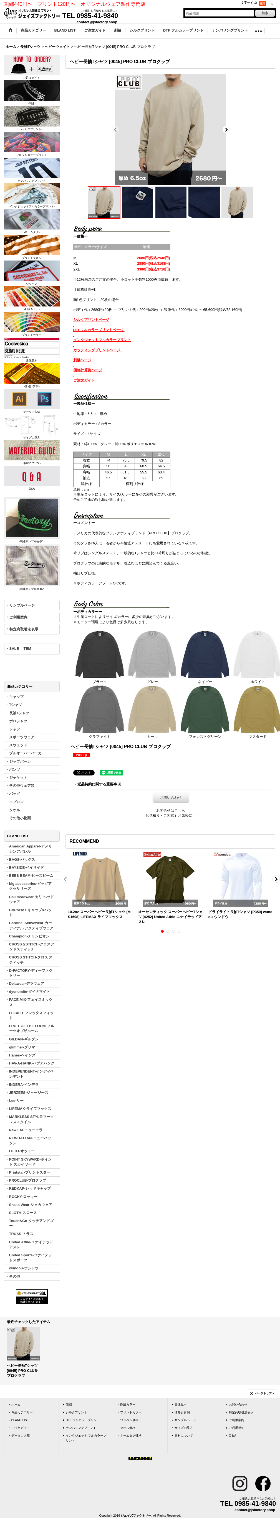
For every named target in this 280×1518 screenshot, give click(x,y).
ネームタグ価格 (131, 1435)
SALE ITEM (20, 648)
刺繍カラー (127, 1404)
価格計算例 (182, 1412)
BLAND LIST (20, 1420)
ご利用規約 (236, 1427)
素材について (184, 1435)
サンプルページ (22, 605)
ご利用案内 (18, 617)
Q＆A (232, 1435)
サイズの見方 (184, 1427)
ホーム (16, 1404)
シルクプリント (76, 1412)
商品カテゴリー (22, 1412)
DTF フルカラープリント (83, 1420)
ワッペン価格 (129, 1420)
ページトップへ (264, 1393)
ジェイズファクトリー (136, 1515)
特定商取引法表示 (23, 629)
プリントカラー (131, 1412)
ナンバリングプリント (81, 1427)
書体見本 (181, 1404)
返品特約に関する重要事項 (99, 784)
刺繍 (69, 1404)
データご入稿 (20, 1435)
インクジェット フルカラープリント (86, 1438)
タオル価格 (127, 1427)
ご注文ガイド (20, 1427)
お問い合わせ (170, 797)
